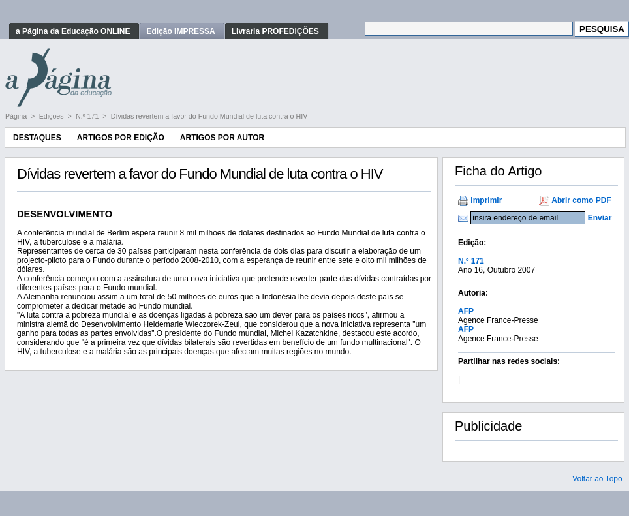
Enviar (600, 217)
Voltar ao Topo (597, 478)
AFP (466, 311)
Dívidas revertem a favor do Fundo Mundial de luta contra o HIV (209, 116)
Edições (52, 116)
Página (17, 116)
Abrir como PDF (581, 200)
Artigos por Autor (222, 137)
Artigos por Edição (120, 137)
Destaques (37, 137)
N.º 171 (88, 116)
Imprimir (486, 200)
